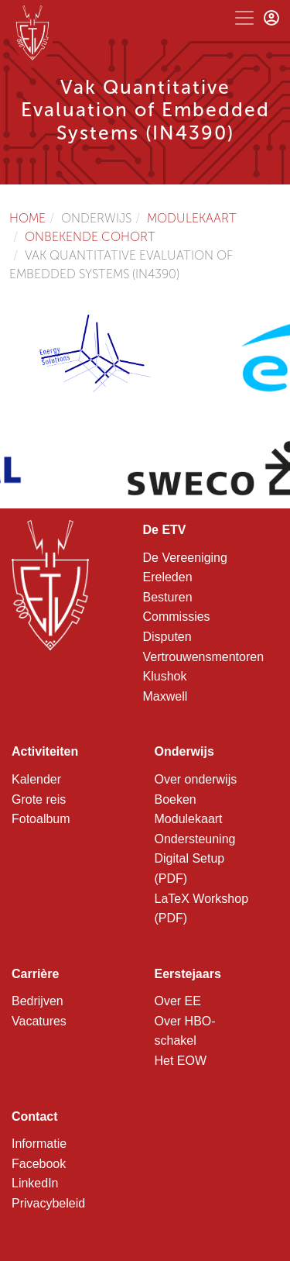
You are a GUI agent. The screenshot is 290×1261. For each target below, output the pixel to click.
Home (27, 218)
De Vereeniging (185, 557)
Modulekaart (192, 218)
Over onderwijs (196, 779)
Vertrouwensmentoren (203, 656)
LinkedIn (35, 1183)
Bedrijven (37, 1001)
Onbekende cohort (90, 236)
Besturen (168, 597)
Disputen (167, 636)
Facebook (39, 1163)
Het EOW (181, 1060)
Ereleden (168, 577)
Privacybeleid (48, 1203)
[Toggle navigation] (244, 17)
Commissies (176, 616)
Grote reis (39, 799)
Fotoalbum (41, 818)
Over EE (178, 1001)
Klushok (165, 676)
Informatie (39, 1143)
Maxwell (165, 696)
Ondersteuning (195, 839)
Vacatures (39, 1021)
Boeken (175, 799)
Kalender (36, 779)
